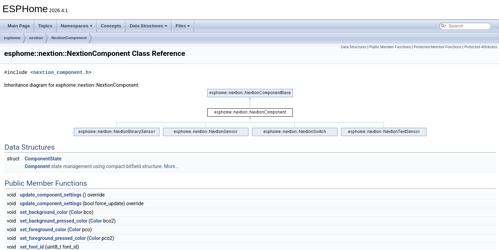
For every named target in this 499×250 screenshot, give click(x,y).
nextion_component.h (61, 72)
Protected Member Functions (438, 47)
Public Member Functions (390, 47)
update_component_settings (50, 195)
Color (76, 212)
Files (183, 25)
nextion (36, 38)
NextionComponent (68, 38)
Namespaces (77, 25)
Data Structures (148, 25)
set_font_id (32, 247)
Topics (45, 25)
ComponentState (43, 158)
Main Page (19, 25)
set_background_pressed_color (53, 221)
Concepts (111, 25)
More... (171, 166)
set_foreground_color (43, 229)
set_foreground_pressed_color (53, 238)
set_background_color (44, 212)
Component (37, 166)
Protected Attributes (480, 47)
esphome (12, 38)
